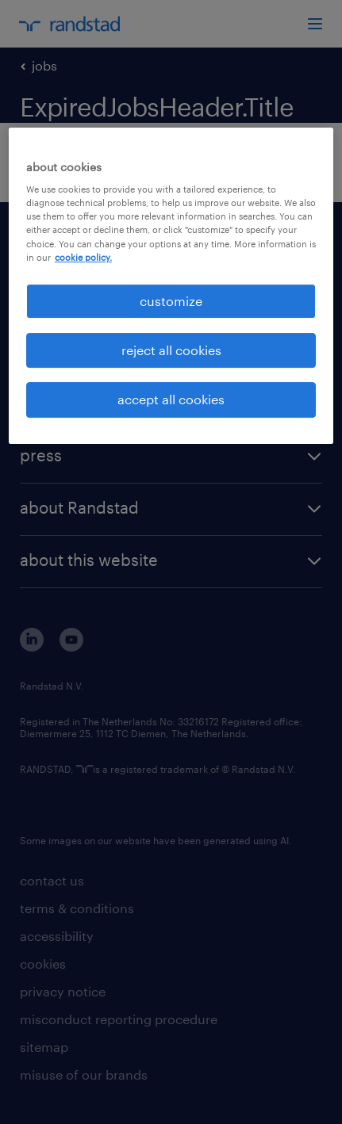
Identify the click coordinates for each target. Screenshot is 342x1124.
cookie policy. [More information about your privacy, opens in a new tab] (83, 257)
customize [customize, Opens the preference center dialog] (171, 300)
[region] (171, 286)
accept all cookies (171, 399)
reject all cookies (171, 349)
